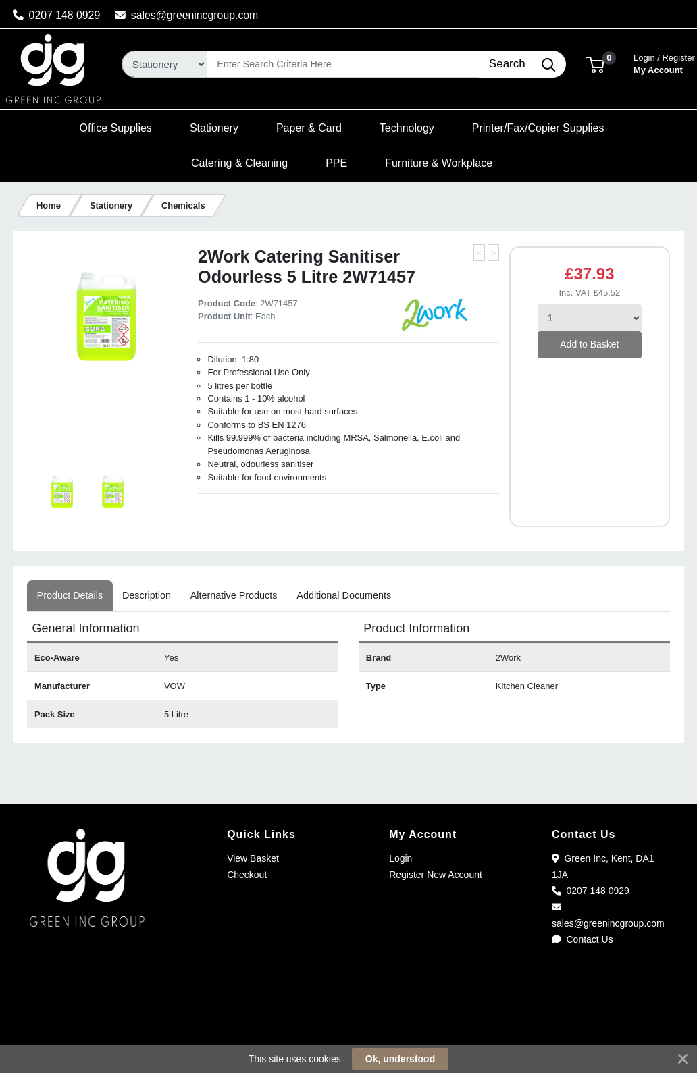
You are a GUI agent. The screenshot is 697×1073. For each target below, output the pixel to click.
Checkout (247, 874)
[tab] (69, 595)
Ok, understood (400, 1058)
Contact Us (582, 939)
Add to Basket (589, 344)
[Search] (343, 64)
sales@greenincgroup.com (187, 15)
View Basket (253, 858)
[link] (348, 1025)
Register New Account (435, 874)
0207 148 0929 (57, 15)
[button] (595, 64)
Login (400, 858)
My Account (664, 62)
